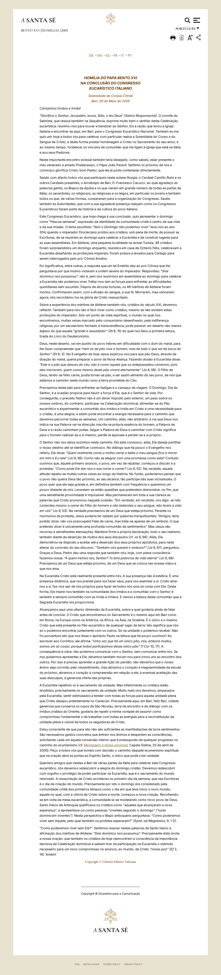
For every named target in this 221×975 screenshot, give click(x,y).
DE (91, 55)
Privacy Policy (133, 964)
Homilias (51, 30)
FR (115, 55)
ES (108, 55)
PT (130, 55)
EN (99, 55)
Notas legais (91, 964)
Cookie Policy (111, 964)
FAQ (77, 964)
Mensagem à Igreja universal (106, 745)
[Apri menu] (196, 20)
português (185, 30)
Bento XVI (30, 30)
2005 (64, 30)
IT (122, 55)
